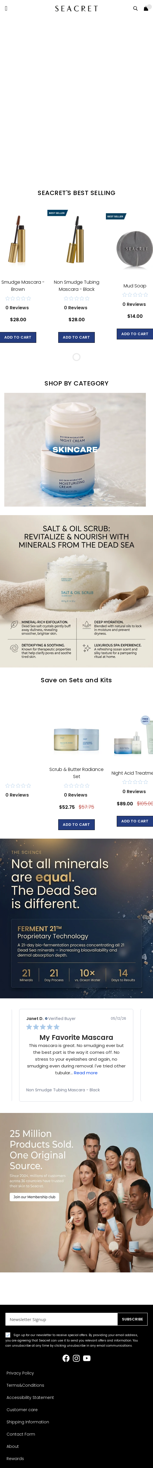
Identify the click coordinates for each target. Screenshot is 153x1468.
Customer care (22, 1410)
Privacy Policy (20, 1373)
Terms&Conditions (25, 1385)
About (13, 1446)
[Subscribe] (132, 1319)
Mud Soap (135, 286)
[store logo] (76, 8)
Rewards (15, 1458)
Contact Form (21, 1434)
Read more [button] (86, 1073)
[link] (76, 1089)
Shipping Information (28, 1422)
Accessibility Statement (30, 1397)
